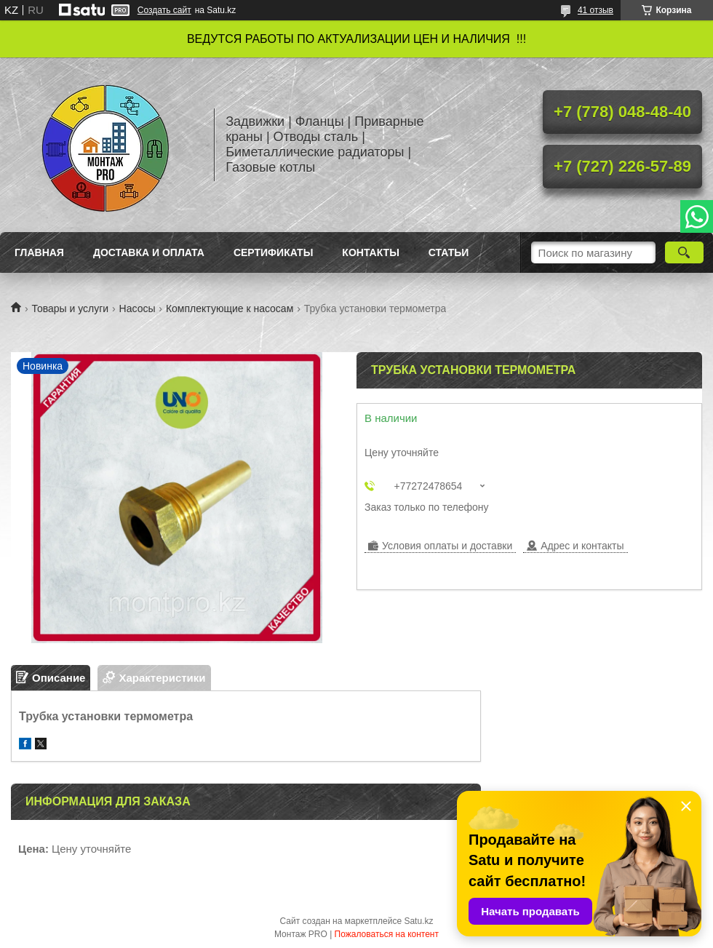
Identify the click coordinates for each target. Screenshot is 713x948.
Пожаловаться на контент (387, 934)
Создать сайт (164, 10)
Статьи (449, 252)
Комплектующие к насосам (229, 308)
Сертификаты (273, 252)
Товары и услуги (69, 308)
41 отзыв (595, 10)
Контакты (370, 252)
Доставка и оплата (148, 252)
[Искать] (684, 252)
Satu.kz (418, 921)
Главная (39, 252)
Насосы (137, 308)
